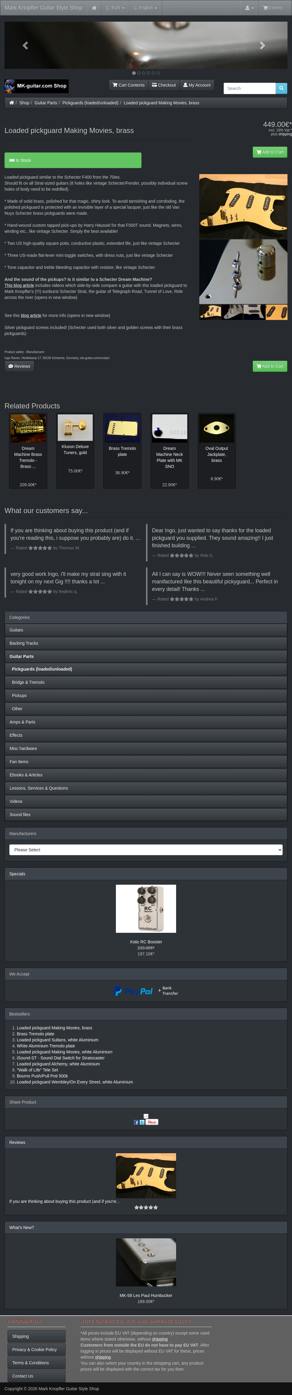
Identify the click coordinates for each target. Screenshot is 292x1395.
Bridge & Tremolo (27, 682)
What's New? (21, 1227)
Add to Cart (270, 152)
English (145, 8)
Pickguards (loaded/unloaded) (91, 102)
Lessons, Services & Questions (39, 788)
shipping (285, 134)
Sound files (20, 814)
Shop (25, 102)
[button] (26, 45)
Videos (16, 801)
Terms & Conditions (30, 1362)
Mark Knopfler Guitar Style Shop (43, 8)
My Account (196, 85)
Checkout (164, 85)
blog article (31, 315)
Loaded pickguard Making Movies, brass (161, 102)
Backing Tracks (24, 643)
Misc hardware (23, 748)
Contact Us (22, 1376)
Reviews (19, 366)
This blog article (19, 285)
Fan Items (19, 761)
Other (16, 708)
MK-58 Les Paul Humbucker (146, 1295)
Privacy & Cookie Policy (34, 1349)
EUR (115, 8)
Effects (16, 735)
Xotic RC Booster (146, 941)
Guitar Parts (46, 102)
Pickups (18, 695)
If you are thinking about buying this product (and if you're (62, 1201)
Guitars (16, 630)
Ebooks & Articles (26, 775)
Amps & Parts (23, 722)
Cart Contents (128, 85)
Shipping (20, 1336)
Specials (17, 873)
